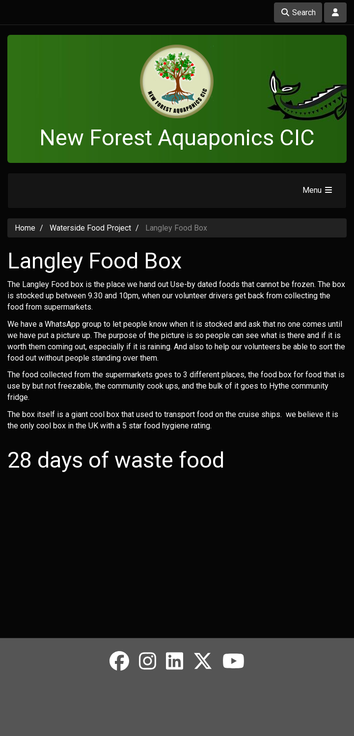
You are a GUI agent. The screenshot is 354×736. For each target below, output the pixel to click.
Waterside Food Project (90, 228)
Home (25, 228)
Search (298, 12)
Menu (317, 190)
